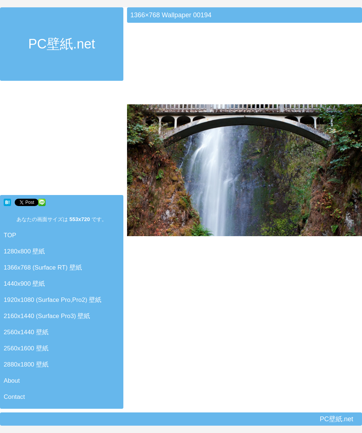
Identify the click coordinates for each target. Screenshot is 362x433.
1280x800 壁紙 (24, 251)
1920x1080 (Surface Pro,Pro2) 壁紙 (52, 299)
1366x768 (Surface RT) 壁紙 (43, 267)
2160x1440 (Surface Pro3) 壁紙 (47, 316)
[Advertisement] (61, 139)
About (12, 380)
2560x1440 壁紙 (26, 332)
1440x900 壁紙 (24, 283)
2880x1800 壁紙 (26, 364)
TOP (10, 235)
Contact (14, 396)
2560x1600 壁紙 (26, 348)
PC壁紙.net (61, 43)
